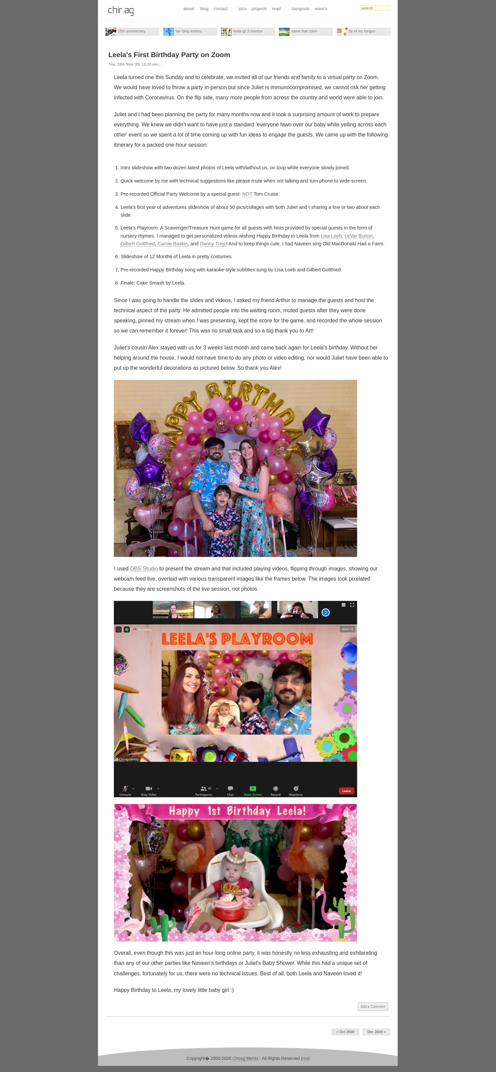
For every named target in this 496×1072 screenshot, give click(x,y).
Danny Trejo (213, 243)
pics (243, 8)
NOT (247, 194)
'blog (203, 8)
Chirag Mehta (245, 1058)
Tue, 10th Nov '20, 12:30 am (133, 64)
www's (321, 8)
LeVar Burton (359, 236)
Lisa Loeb (331, 236)
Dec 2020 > (377, 1032)
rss (305, 1058)
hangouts (301, 8)
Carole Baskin (172, 243)
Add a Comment (373, 1006)
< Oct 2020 (345, 1032)
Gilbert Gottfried (138, 243)
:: (159, 64)
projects (259, 8)
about (188, 8)
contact (220, 8)
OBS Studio (144, 568)
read (276, 8)
